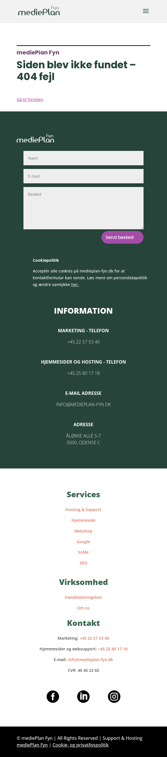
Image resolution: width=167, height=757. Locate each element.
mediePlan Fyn (32, 745)
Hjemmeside (83, 520)
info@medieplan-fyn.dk (83, 404)
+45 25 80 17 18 (83, 373)
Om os (83, 608)
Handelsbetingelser (83, 597)
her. (75, 284)
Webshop (83, 531)
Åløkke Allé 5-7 (83, 436)
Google (83, 541)
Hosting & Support (83, 509)
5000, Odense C (83, 442)
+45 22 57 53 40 (83, 342)
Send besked (120, 237)
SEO (83, 562)
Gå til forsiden (30, 99)
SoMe (83, 552)
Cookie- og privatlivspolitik (81, 745)
